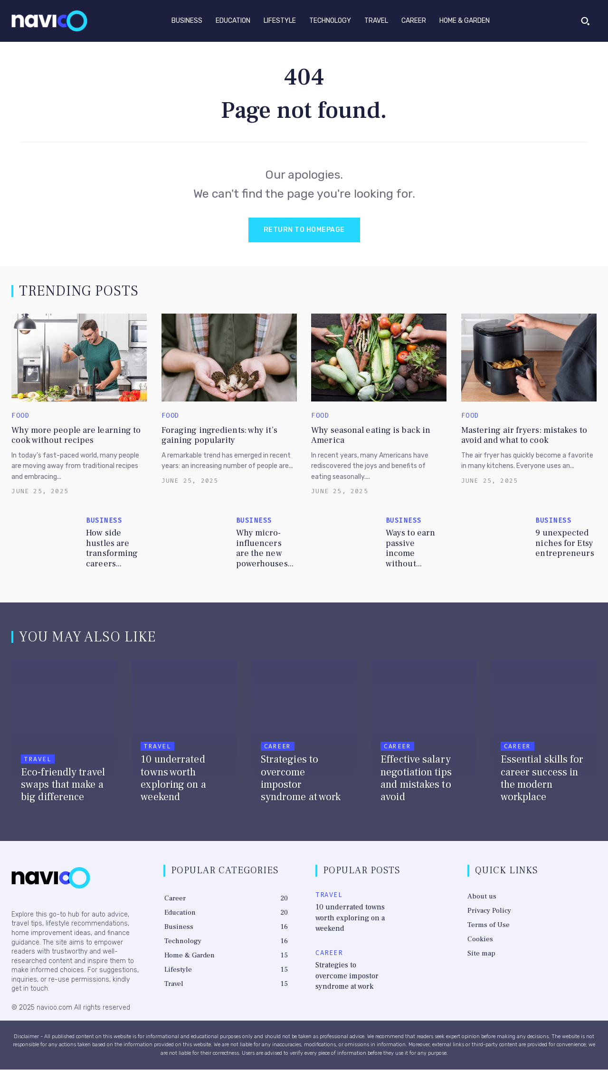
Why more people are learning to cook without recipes (76, 436)
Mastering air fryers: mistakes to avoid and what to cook (524, 436)
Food (20, 417)
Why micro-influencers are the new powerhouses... (265, 549)
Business (104, 522)
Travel (37, 763)
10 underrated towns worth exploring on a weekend (348, 916)
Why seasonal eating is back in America (370, 436)
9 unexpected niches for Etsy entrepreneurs (564, 544)
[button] (585, 21)
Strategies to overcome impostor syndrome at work (351, 971)
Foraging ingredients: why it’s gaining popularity (219, 436)
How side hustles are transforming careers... (112, 549)
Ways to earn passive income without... (410, 549)
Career (277, 763)
